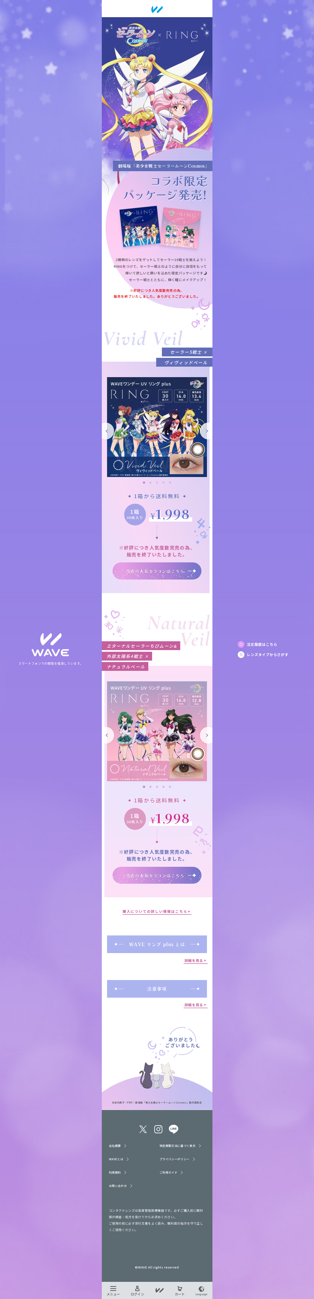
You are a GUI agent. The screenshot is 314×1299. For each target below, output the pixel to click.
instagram (158, 1129)
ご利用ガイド (169, 1172)
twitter (143, 1129)
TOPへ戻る (50, 644)
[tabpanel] (157, 427)
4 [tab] (163, 483)
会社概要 (115, 1146)
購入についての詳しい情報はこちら (155, 911)
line (173, 1129)
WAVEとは (116, 1159)
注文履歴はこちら (262, 644)
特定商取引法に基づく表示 (178, 1146)
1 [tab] (144, 483)
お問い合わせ (118, 1186)
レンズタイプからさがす (267, 654)
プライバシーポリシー (175, 1159)
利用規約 (115, 1172)
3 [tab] (157, 483)
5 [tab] (170, 483)
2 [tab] (150, 483)
